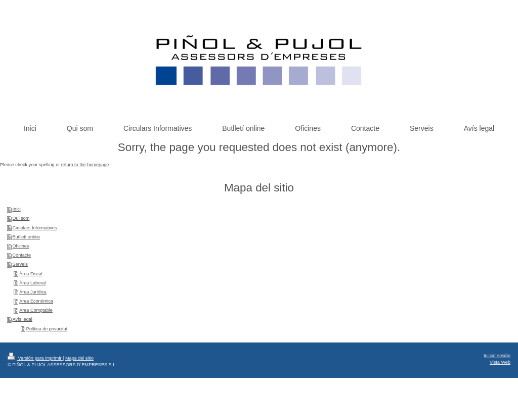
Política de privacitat (46, 328)
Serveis (20, 264)
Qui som (21, 218)
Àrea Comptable (36, 310)
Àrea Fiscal (30, 273)
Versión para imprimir (35, 358)
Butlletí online (26, 236)
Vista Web (500, 362)
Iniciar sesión (497, 355)
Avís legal (22, 319)
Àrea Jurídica (33, 291)
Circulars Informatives (35, 227)
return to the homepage (85, 164)
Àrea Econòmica (36, 301)
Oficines (21, 246)
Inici (17, 209)
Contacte (22, 255)
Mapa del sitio (79, 358)
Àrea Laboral (32, 282)
